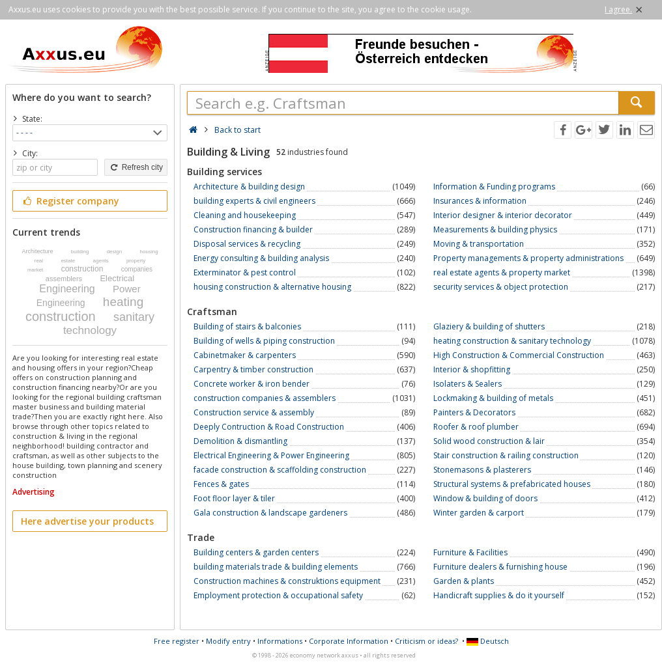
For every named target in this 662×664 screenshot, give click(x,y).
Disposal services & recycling (247, 243)
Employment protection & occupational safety (278, 595)
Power (127, 288)
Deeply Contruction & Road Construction (269, 426)
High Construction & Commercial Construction (518, 355)
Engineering (66, 288)
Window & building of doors (485, 498)
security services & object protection (500, 286)
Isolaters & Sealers (467, 383)
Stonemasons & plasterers (482, 469)
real (39, 261)
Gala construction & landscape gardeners (270, 512)
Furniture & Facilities (470, 552)
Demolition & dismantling (240, 441)
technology (90, 330)
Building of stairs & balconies (247, 326)
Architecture (37, 251)
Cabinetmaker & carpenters (245, 355)
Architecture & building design (249, 186)
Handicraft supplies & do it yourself (498, 595)
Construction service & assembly (254, 412)
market (35, 270)
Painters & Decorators (474, 412)
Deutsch (488, 641)
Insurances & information (479, 200)
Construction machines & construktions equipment (287, 581)
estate (68, 261)
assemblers (64, 279)
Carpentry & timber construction (253, 369)
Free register (176, 641)
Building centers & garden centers (256, 552)
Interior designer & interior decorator (502, 215)
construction (82, 268)
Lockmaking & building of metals (493, 398)
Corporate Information (348, 641)
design (114, 252)
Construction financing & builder (253, 229)
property (135, 261)
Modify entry (228, 641)
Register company (70, 201)
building (80, 252)
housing (149, 252)
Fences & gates (221, 484)
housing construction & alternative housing (272, 286)
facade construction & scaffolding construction (280, 469)
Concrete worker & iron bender (251, 383)
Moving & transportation (478, 243)
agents (101, 261)
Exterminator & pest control (245, 272)
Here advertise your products (87, 521)
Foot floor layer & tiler (234, 498)
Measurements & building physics (495, 229)
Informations (279, 641)
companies (136, 269)
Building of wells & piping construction (264, 340)
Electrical (117, 278)
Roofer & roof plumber (476, 426)
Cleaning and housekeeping (245, 215)
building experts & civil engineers (254, 200)
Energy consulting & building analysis (261, 258)
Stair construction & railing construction (506, 455)
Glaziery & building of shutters (489, 326)
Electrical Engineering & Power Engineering (271, 455)
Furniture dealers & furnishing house (500, 566)
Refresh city (136, 167)
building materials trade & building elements (276, 566)
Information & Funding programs (494, 186)
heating (123, 302)
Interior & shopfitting (471, 369)
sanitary (133, 317)
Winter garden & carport (478, 512)
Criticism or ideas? (426, 641)
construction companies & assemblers (265, 398)
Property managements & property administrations (528, 258)
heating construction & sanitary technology (512, 340)
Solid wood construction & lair (489, 441)
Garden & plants (463, 581)
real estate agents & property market (501, 272)
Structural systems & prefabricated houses (511, 484)
